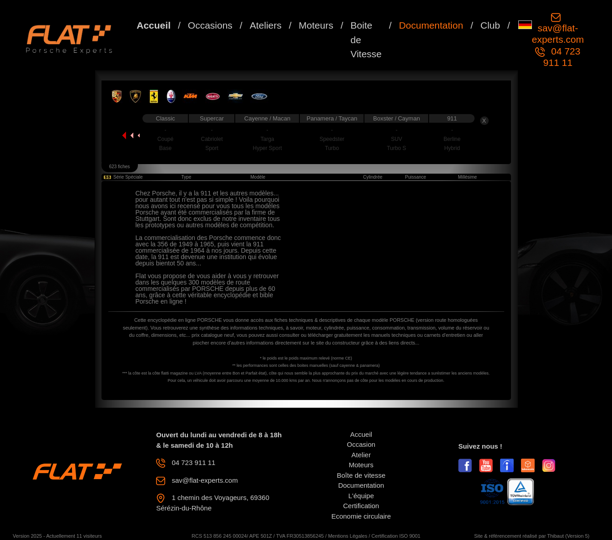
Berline (452, 139)
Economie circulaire (361, 516)
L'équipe (361, 496)
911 (452, 118)
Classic (165, 118)
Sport (211, 148)
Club (490, 25)
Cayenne (257, 118)
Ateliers (266, 25)
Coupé (165, 139)
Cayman (409, 118)
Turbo (332, 148)
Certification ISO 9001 (395, 536)
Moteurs (316, 25)
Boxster (384, 118)
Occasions (210, 25)
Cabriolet (212, 139)
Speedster (331, 139)
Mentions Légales (347, 536)
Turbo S (396, 148)
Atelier (361, 455)
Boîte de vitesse (361, 475)
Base (165, 148)
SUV (396, 139)
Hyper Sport (267, 148)
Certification (361, 506)
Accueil (154, 25)
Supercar (212, 118)
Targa (267, 139)
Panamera (321, 118)
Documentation (431, 25)
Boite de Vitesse (366, 39)
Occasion (361, 444)
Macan (281, 118)
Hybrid (452, 148)
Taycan (348, 118)
